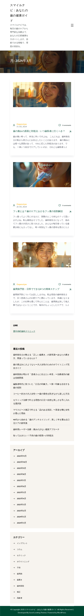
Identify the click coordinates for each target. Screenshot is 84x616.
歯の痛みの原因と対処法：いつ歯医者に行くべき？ (39, 131)
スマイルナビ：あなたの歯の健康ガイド (41, 609)
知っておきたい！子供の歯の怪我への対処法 (33, 435)
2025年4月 (21, 498)
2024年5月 (21, 516)
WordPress (61, 612)
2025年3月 (21, 504)
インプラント (22, 543)
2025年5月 (21, 492)
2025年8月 (21, 474)
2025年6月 (21, 486)
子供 (18, 567)
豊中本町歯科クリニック (24, 331)
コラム (19, 549)
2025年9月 (21, 468)
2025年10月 (22, 462)
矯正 (18, 592)
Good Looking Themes (38, 612)
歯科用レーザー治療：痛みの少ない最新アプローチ (36, 429)
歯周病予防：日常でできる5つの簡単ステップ (36, 289)
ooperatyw (22, 124)
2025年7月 (21, 480)
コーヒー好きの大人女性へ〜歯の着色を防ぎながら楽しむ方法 (41, 393)
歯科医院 (20, 586)
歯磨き (19, 580)
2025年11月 (22, 456)
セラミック (21, 555)
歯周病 (19, 574)
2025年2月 (21, 510)
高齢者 (19, 598)
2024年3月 (21, 523)
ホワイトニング (23, 561)
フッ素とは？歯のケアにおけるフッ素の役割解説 (38, 211)
